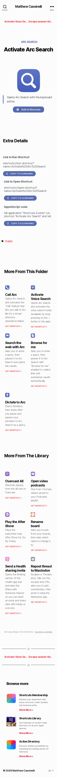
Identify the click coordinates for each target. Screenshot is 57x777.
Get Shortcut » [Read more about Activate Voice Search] (39, 327)
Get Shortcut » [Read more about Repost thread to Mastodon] (39, 602)
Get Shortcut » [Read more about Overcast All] (13, 498)
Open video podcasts (39, 483)
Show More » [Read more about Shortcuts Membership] (26, 710)
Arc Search (29, 41)
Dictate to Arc (15, 402)
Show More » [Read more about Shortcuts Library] (26, 733)
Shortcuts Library (30, 718)
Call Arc (11, 295)
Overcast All (14, 481)
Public (9, 241)
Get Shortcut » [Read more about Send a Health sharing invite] (13, 613)
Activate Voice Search (41, 297)
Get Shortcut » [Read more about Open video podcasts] (39, 506)
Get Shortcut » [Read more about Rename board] (39, 550)
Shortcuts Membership (33, 695)
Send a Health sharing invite (15, 568)
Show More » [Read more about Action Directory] (26, 756)
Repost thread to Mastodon (41, 568)
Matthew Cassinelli (28, 6)
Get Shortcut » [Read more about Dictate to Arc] (13, 430)
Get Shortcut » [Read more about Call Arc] (13, 326)
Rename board (37, 524)
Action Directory (29, 741)
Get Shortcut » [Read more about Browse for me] (39, 386)
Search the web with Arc (15, 345)
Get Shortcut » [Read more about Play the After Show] (13, 546)
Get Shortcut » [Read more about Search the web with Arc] (13, 371)
